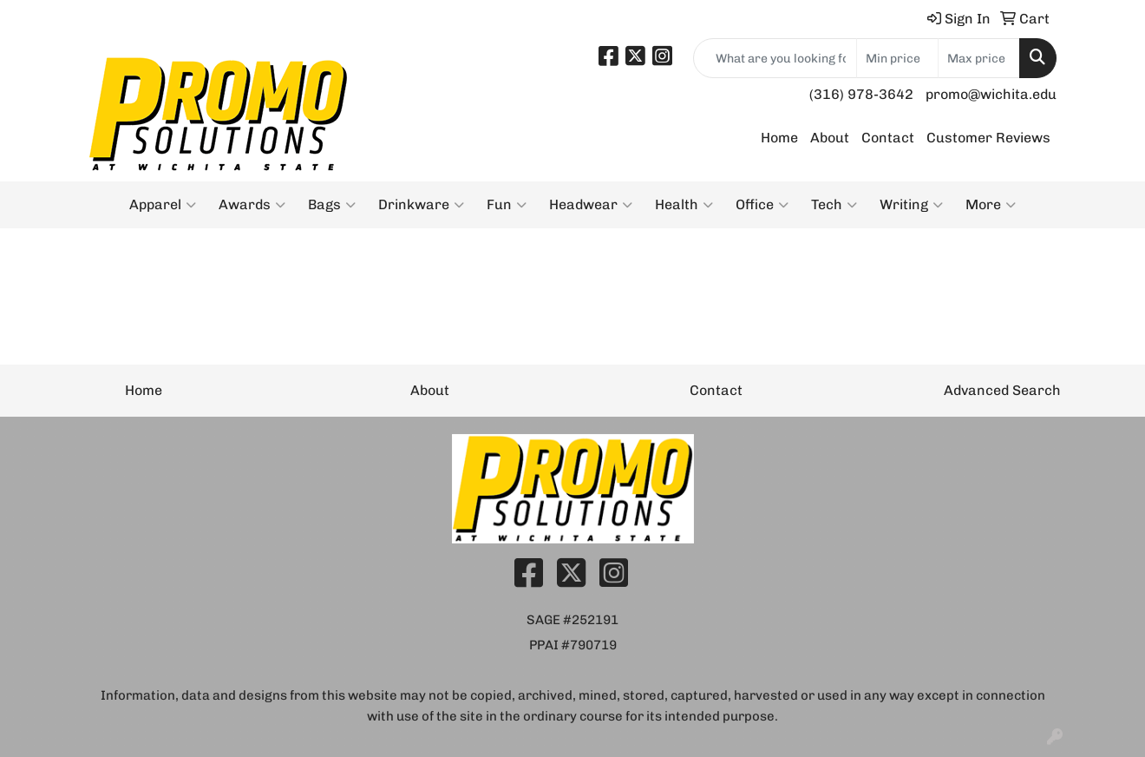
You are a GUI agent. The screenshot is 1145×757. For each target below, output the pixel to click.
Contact (887, 137)
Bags (332, 204)
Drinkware (421, 204)
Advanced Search (1002, 390)
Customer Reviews (988, 137)
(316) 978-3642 (861, 94)
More (990, 204)
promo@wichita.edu (991, 94)
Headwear (590, 204)
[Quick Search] (775, 58)
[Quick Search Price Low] (897, 58)
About (829, 137)
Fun (507, 204)
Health (684, 204)
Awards (252, 204)
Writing (911, 204)
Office (762, 204)
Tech (834, 204)
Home (779, 137)
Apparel (162, 204)
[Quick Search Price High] (979, 58)
